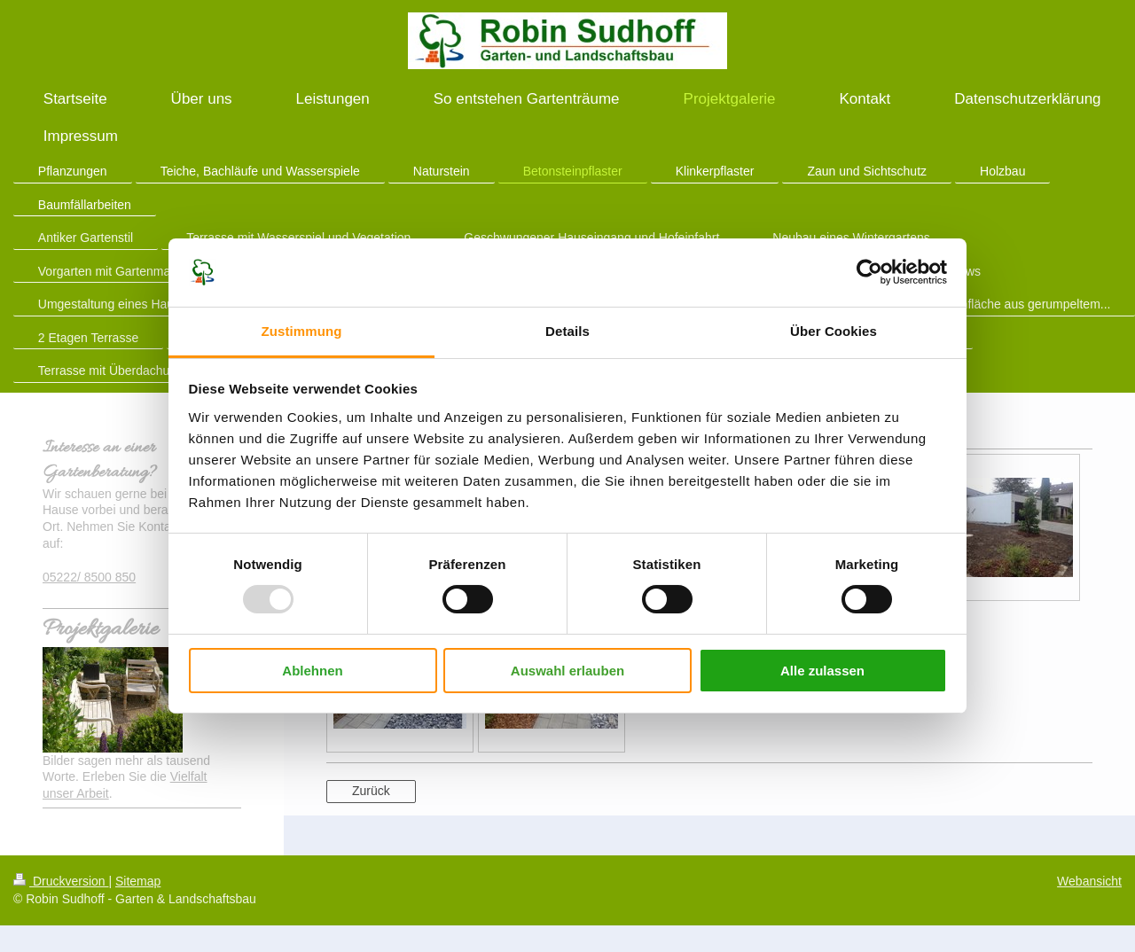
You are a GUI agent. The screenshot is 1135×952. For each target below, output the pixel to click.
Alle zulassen (822, 670)
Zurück (371, 791)
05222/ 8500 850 (89, 577)
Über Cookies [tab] (833, 331)
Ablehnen (312, 670)
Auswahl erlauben (567, 670)
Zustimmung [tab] (302, 331)
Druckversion (60, 881)
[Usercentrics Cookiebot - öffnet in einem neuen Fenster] (869, 272)
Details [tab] (567, 331)
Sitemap (137, 881)
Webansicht (1089, 881)
